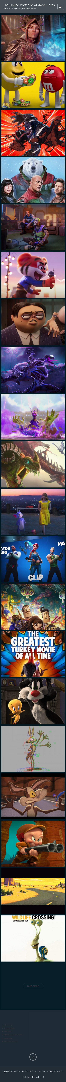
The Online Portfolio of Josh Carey (29, 5)
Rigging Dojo (9, 1028)
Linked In (8, 1031)
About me (8, 1025)
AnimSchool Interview (13, 1035)
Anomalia (8, 1038)
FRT (42, 1077)
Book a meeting (10, 1041)
